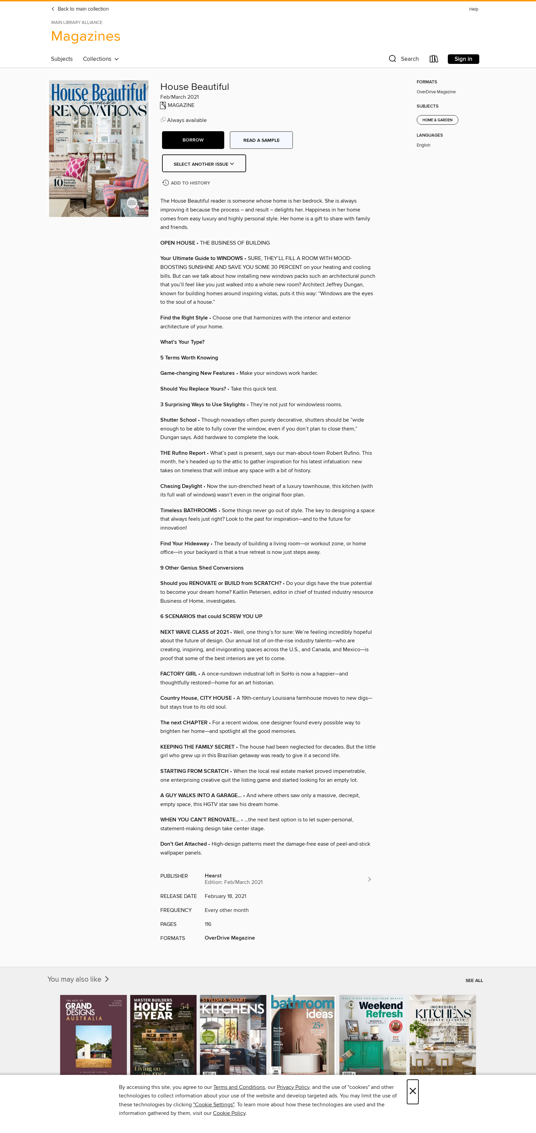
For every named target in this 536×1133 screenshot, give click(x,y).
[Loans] (434, 60)
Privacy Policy (293, 1087)
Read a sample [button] (261, 140)
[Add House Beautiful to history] (187, 183)
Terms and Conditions (239, 1087)
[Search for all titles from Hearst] (288, 879)
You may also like (79, 979)
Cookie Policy (229, 1113)
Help (473, 9)
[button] (403, 60)
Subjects (62, 59)
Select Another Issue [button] (204, 164)
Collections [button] (101, 59)
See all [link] (474, 981)
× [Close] (412, 1092)
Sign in (463, 59)
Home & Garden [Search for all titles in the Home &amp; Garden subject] (438, 120)
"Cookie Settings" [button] (213, 1104)
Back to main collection (80, 9)
